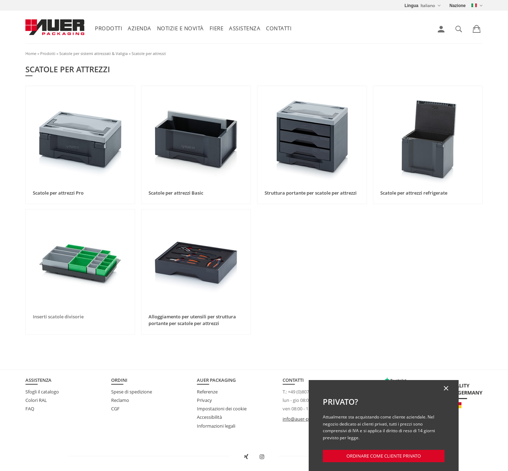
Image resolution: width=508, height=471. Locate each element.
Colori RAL (36, 400)
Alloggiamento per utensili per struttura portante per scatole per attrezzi (192, 320)
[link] (441, 29)
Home (30, 53)
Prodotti (108, 28)
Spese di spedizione (131, 392)
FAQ (29, 408)
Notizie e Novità (180, 28)
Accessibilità (209, 417)
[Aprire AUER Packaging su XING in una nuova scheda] (246, 456)
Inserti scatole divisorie (58, 316)
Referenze (207, 392)
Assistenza (244, 28)
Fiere (217, 28)
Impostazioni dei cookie (222, 408)
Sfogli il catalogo (42, 392)
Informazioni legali (216, 426)
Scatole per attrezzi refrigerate (413, 193)
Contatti (278, 28)
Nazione (457, 5)
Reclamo (120, 400)
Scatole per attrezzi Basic (176, 193)
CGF (115, 408)
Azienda (139, 28)
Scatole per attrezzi (149, 53)
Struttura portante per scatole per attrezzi (311, 193)
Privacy (204, 400)
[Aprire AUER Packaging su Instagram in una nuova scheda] (262, 456)
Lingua (411, 5)
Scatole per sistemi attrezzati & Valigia (93, 53)
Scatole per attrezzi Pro (58, 193)
